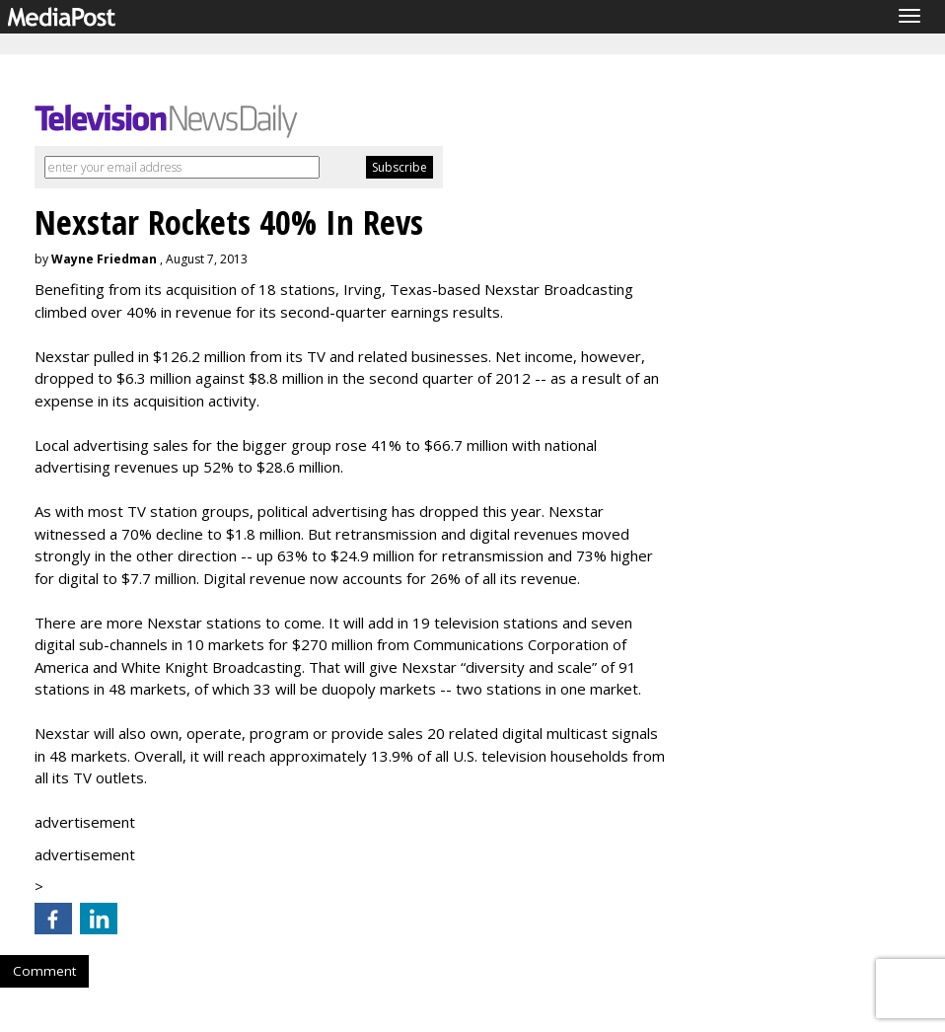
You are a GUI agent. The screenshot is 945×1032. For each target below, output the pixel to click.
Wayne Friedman (104, 259)
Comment (44, 971)
